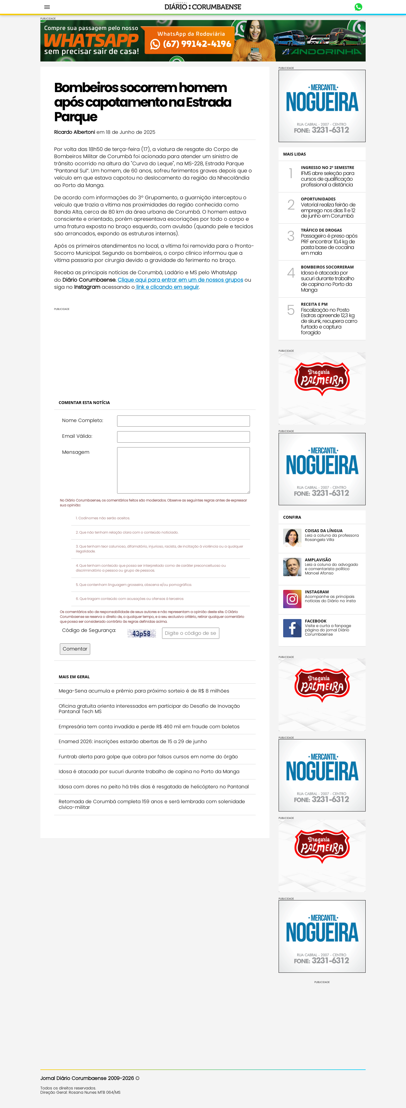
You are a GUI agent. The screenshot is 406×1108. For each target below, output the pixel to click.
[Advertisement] (155, 351)
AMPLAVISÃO (318, 559)
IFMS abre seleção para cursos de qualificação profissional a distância (327, 179)
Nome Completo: (82, 420)
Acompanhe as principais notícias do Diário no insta (330, 599)
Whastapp (358, 7)
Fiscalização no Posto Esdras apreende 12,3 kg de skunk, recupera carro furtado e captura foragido (329, 321)
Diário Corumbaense (203, 7)
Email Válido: (77, 436)
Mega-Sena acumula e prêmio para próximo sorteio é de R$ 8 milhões (144, 690)
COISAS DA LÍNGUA (323, 530)
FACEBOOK (315, 621)
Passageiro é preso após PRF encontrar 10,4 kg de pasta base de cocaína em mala (329, 244)
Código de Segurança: (89, 630)
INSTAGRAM (317, 591)
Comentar (75, 648)
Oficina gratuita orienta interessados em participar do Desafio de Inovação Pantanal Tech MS (149, 709)
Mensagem (75, 452)
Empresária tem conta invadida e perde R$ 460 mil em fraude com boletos (149, 726)
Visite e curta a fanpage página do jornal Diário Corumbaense (328, 630)
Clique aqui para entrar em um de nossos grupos (180, 279)
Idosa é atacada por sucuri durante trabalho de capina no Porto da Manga (149, 771)
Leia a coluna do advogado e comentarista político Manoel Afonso (331, 569)
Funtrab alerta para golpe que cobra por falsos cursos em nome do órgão (148, 756)
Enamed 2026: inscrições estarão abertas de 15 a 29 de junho (133, 741)
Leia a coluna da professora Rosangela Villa (332, 537)
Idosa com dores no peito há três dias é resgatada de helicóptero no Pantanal (154, 786)
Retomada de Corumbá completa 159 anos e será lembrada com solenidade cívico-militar (152, 804)
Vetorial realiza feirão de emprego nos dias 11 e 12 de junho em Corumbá (328, 210)
